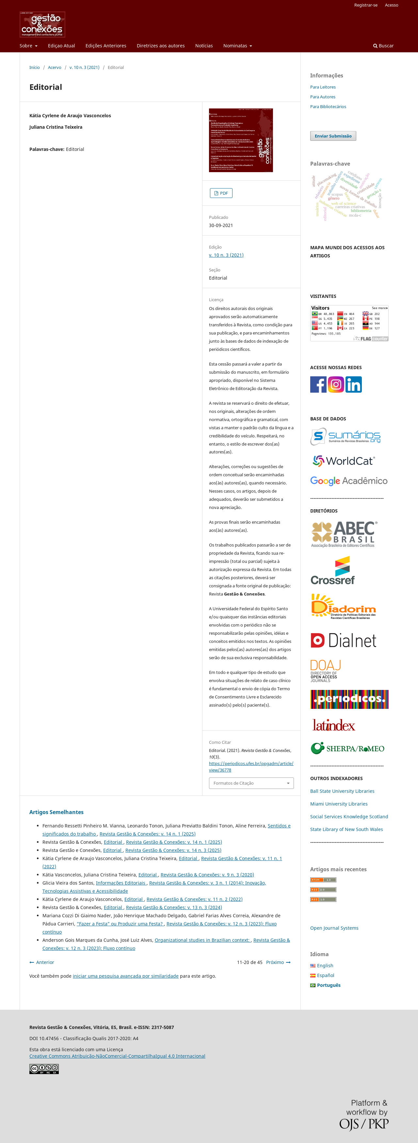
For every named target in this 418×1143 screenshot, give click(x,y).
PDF (223, 193)
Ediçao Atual (61, 45)
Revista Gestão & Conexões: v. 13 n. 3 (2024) (174, 907)
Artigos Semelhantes (56, 812)
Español (325, 975)
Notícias (204, 45)
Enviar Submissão (333, 136)
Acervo (54, 67)
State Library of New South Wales (346, 829)
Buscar (383, 45)
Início (34, 67)
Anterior (45, 962)
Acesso (391, 5)
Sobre (27, 45)
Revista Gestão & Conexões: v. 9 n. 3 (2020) (207, 875)
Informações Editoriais (121, 883)
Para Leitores (323, 87)
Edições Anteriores (106, 45)
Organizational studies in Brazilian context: (203, 940)
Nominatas (236, 45)
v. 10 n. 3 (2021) (85, 67)
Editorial (113, 842)
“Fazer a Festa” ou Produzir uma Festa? (120, 924)
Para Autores (322, 97)
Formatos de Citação (234, 783)
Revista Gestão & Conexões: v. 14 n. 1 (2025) (148, 834)
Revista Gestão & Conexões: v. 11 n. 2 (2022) (195, 899)
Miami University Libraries (339, 804)
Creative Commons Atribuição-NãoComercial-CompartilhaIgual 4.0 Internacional (117, 1056)
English (325, 965)
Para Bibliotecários (328, 106)
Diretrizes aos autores (161, 45)
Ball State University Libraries (342, 791)
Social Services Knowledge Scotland (349, 816)
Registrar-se (366, 5)
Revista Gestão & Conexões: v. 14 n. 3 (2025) (173, 850)
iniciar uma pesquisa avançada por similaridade (126, 976)
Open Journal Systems (334, 928)
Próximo (275, 962)
